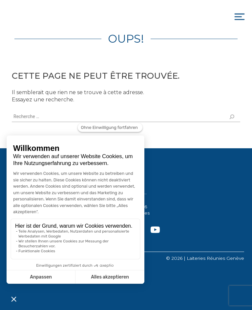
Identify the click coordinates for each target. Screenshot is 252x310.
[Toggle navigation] (239, 17)
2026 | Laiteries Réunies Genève (207, 258)
